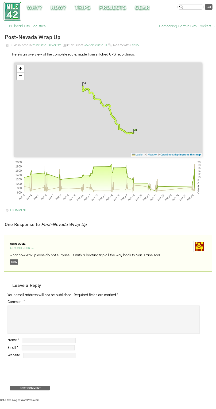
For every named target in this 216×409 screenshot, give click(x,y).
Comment (16, 301)
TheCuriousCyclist (47, 45)
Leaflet (137, 154)
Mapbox (152, 154)
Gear (142, 8)
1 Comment (18, 210)
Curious (101, 45)
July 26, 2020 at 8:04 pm (22, 248)
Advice (89, 45)
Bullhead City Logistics (25, 25)
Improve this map (190, 154)
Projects (112, 8)
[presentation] (43, 376)
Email (13, 352)
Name (13, 345)
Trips (82, 8)
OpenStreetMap (169, 154)
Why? (34, 8)
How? (58, 8)
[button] (84, 84)
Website (14, 360)
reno (135, 45)
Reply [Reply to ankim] (14, 262)
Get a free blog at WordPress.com (19, 405)
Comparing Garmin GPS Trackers (187, 25)
